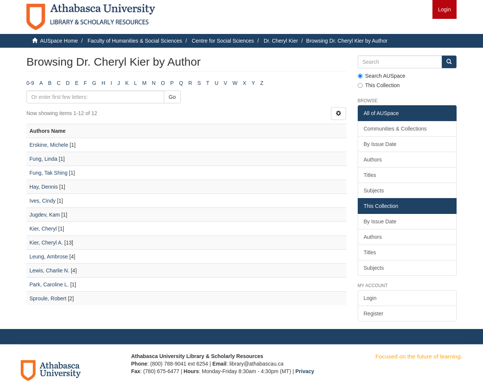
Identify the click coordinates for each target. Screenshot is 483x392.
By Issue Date (380, 144)
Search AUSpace (382, 76)
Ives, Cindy (42, 201)
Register (373, 314)
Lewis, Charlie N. (49, 270)
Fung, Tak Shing (48, 173)
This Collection (379, 85)
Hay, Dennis (43, 187)
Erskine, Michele (48, 145)
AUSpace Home (59, 41)
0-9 (30, 83)
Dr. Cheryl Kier (281, 41)
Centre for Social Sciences (223, 41)
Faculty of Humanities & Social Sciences (135, 41)
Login (370, 298)
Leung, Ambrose (48, 257)
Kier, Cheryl (43, 229)
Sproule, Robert (47, 298)
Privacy (304, 371)
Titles (370, 175)
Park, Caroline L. (49, 284)
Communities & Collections (395, 129)
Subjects (374, 191)
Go (172, 97)
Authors (373, 160)
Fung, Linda (43, 159)
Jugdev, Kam (44, 215)
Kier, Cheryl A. (46, 243)
